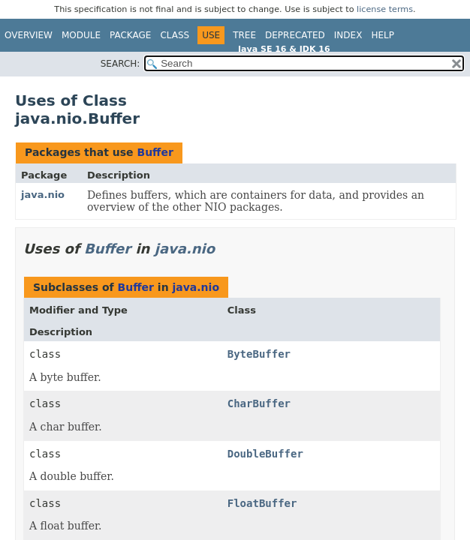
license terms (385, 9)
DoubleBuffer (265, 454)
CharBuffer (259, 404)
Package (130, 35)
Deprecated (295, 35)
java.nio (43, 194)
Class (174, 35)
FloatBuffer (262, 503)
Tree (244, 35)
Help (382, 35)
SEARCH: (120, 63)
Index (348, 35)
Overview (29, 35)
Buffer (155, 152)
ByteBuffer (259, 354)
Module (81, 35)
